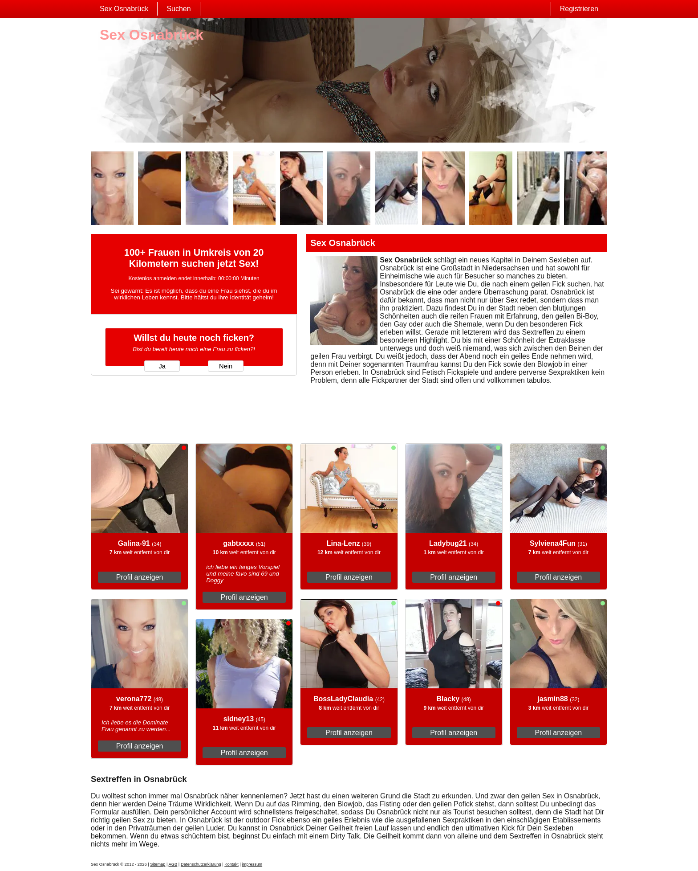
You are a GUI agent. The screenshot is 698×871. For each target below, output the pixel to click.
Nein (225, 366)
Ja (161, 366)
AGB (173, 864)
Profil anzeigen (139, 577)
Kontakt (231, 864)
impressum (252, 864)
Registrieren (579, 8)
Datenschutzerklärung (201, 864)
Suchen (178, 8)
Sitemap (157, 864)
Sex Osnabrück (124, 8)
